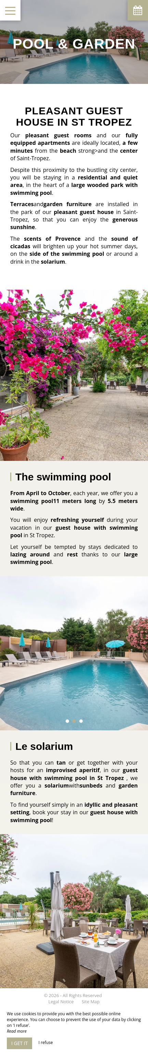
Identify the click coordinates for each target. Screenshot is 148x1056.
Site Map (91, 1001)
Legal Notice (60, 1001)
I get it (19, 1043)
